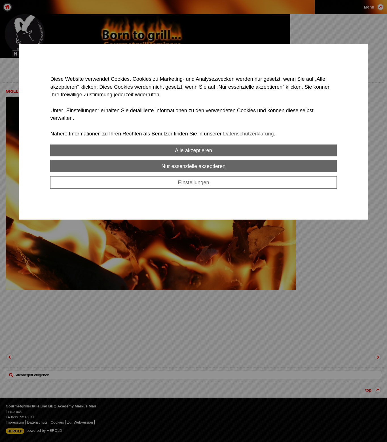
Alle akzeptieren (193, 150)
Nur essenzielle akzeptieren (194, 166)
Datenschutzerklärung (248, 134)
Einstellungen (193, 182)
